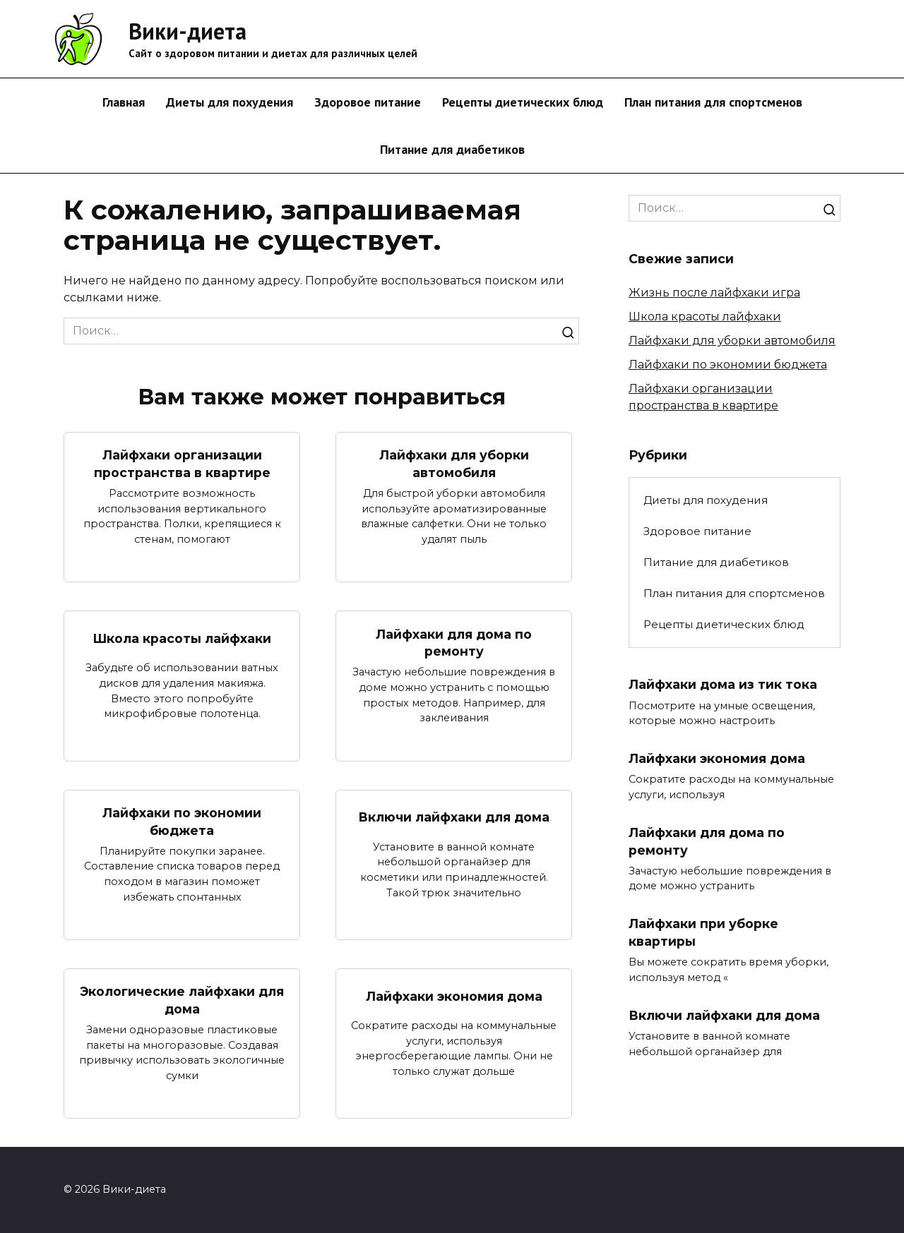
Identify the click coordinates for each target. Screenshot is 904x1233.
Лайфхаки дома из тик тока (723, 684)
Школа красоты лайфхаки (182, 638)
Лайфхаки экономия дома (454, 996)
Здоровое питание (367, 102)
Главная (123, 102)
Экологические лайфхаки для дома (182, 1001)
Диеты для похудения (229, 102)
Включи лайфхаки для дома (453, 817)
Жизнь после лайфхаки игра (714, 292)
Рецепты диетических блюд (522, 102)
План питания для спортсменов (713, 102)
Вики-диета (187, 31)
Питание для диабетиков (452, 149)
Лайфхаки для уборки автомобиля (454, 463)
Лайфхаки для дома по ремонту (454, 642)
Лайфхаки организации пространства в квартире (182, 463)
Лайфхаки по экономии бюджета (181, 821)
